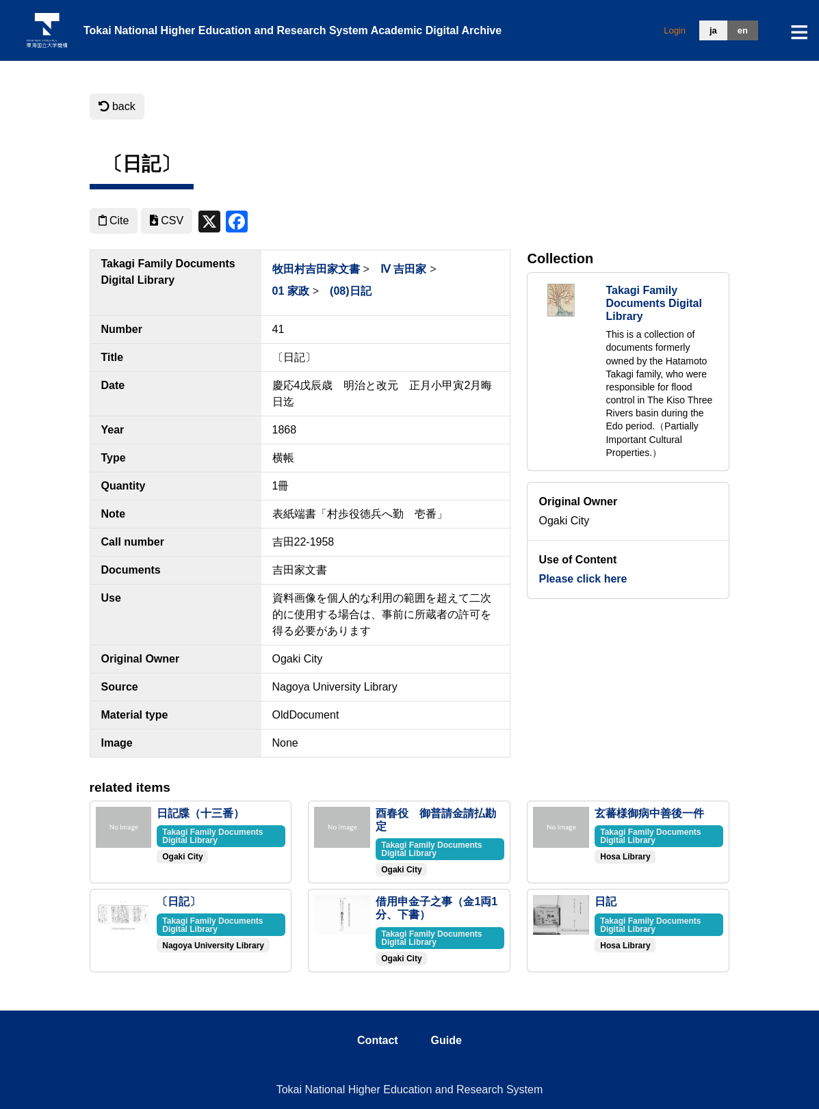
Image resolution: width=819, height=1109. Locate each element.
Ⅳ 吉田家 (403, 269)
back (117, 106)
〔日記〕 (178, 901)
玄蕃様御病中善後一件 (649, 813)
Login (675, 30)
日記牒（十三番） (200, 813)
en (743, 30)
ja (713, 30)
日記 (605, 901)
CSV (166, 220)
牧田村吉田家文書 (316, 269)
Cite (114, 220)
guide (446, 1040)
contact (377, 1040)
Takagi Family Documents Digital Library (653, 303)
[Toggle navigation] (799, 32)
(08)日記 (350, 291)
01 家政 (290, 291)
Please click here (582, 579)
